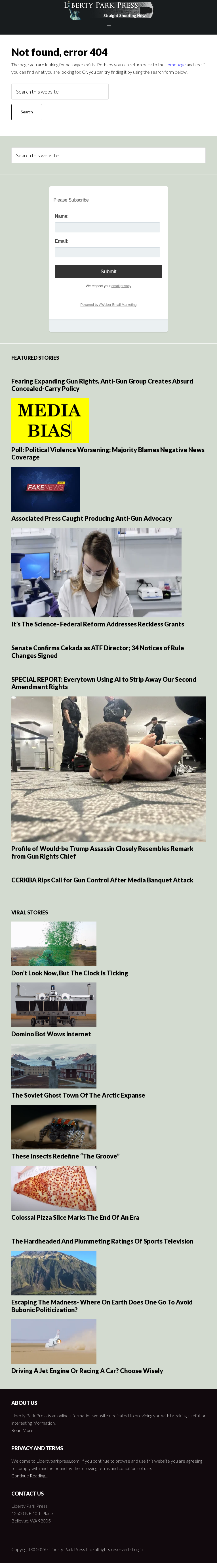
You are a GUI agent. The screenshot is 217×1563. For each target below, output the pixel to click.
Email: (62, 241)
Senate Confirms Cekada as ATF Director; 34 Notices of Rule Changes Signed (97, 651)
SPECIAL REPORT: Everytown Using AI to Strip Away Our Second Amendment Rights (103, 683)
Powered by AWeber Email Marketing (108, 305)
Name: (62, 216)
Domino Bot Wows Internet (51, 1034)
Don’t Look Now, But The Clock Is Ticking (69, 973)
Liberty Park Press (108, 10)
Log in (137, 1549)
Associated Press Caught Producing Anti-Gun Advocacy (91, 518)
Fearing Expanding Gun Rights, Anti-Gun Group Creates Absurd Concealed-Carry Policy (102, 384)
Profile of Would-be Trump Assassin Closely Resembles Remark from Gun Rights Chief (102, 852)
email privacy (121, 286)
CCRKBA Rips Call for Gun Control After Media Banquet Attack (102, 880)
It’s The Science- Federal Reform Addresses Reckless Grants (97, 624)
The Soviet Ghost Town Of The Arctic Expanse (78, 1095)
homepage (175, 64)
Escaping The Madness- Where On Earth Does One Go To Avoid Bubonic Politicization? (102, 1305)
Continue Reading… (29, 1475)
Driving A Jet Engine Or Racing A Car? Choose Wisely (87, 1370)
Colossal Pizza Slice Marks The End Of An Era (75, 1217)
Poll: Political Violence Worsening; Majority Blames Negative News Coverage (108, 453)
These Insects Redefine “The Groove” (65, 1156)
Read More (22, 1430)
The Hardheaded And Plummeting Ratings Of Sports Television (102, 1241)
